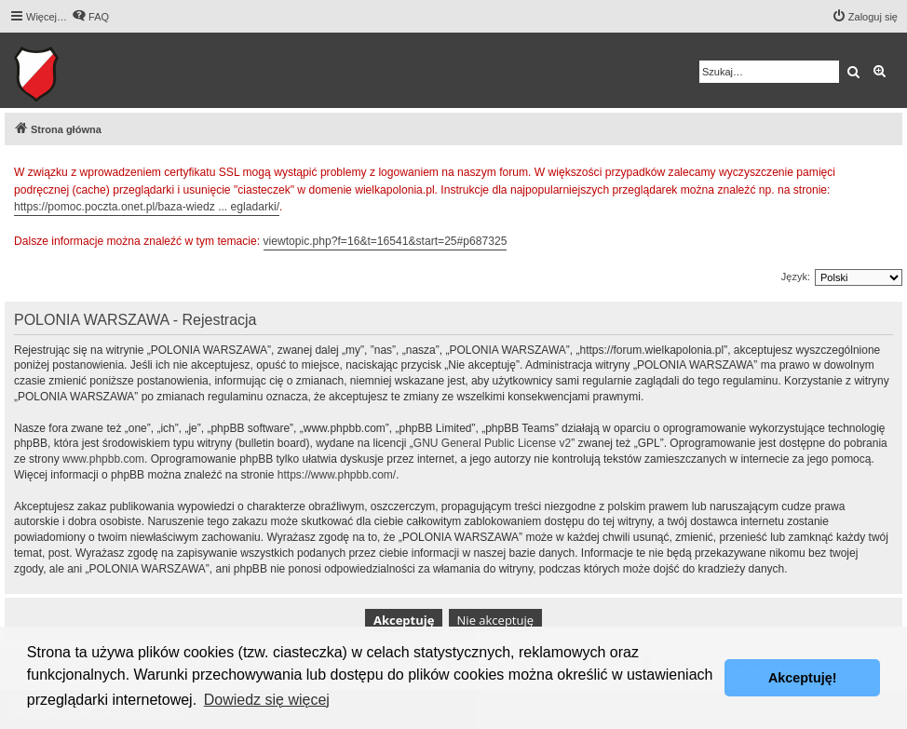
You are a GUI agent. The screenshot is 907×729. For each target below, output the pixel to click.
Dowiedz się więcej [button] (267, 700)
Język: (795, 276)
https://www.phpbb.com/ (337, 474)
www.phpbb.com (103, 459)
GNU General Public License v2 (492, 443)
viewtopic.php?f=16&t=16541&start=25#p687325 (386, 241)
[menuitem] (90, 17)
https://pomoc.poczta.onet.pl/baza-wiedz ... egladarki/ (146, 206)
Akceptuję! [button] (802, 677)
